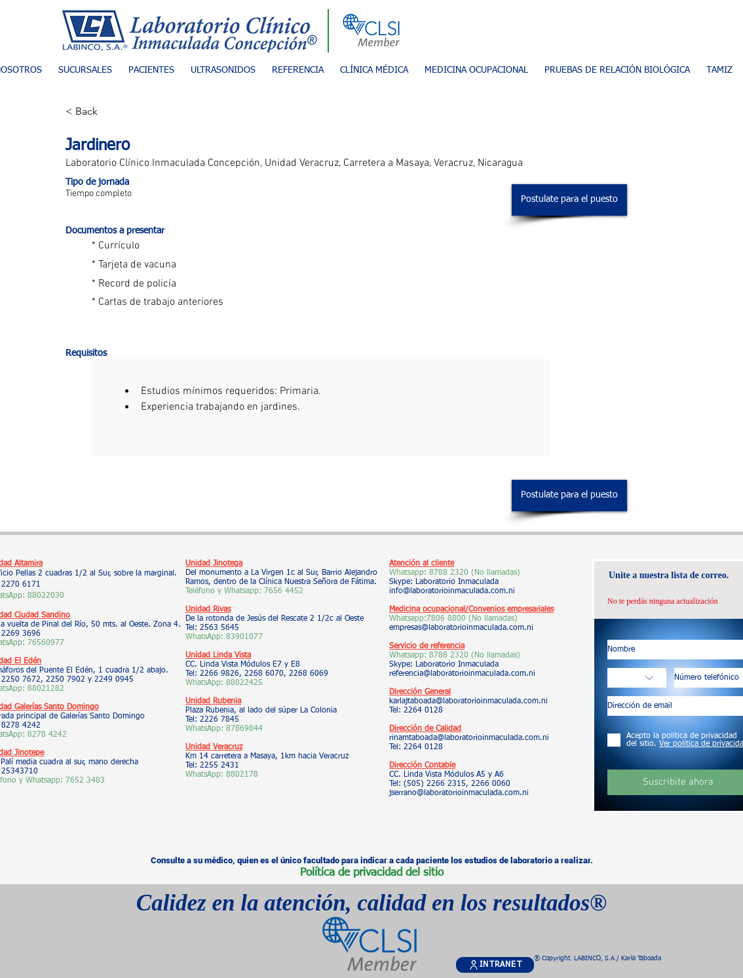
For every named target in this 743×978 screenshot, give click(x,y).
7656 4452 (283, 591)
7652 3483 (86, 781)
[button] (151, 70)
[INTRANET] (495, 965)
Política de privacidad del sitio (372, 872)
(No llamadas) (492, 619)
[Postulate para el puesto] (569, 200)
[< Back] (112, 112)
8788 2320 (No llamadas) (474, 573)
